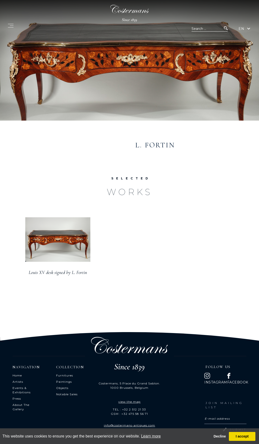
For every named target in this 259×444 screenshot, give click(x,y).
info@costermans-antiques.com (129, 425)
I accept (242, 436)
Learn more (151, 436)
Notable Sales (67, 394)
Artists (18, 381)
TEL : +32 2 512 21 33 (129, 409)
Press (17, 398)
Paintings (64, 381)
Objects (62, 388)
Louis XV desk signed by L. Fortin (58, 272)
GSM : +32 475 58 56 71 (129, 414)
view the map (129, 401)
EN (241, 29)
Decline (219, 436)
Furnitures (64, 375)
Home (17, 375)
